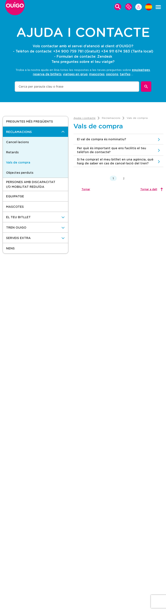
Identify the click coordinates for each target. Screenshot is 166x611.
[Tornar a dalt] (151, 189)
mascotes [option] (96, 74)
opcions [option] (112, 74)
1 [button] (113, 178)
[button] (35, 121)
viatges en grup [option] (75, 74)
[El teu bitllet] (35, 217)
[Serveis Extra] (35, 238)
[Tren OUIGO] (35, 227)
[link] (84, 118)
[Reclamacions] (35, 132)
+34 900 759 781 (68, 51)
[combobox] (77, 86)
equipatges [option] (141, 70)
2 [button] (123, 178)
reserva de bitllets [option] (47, 74)
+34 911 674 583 (115, 51)
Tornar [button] (85, 189)
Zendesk (104, 56)
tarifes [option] (125, 74)
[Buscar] (146, 86)
